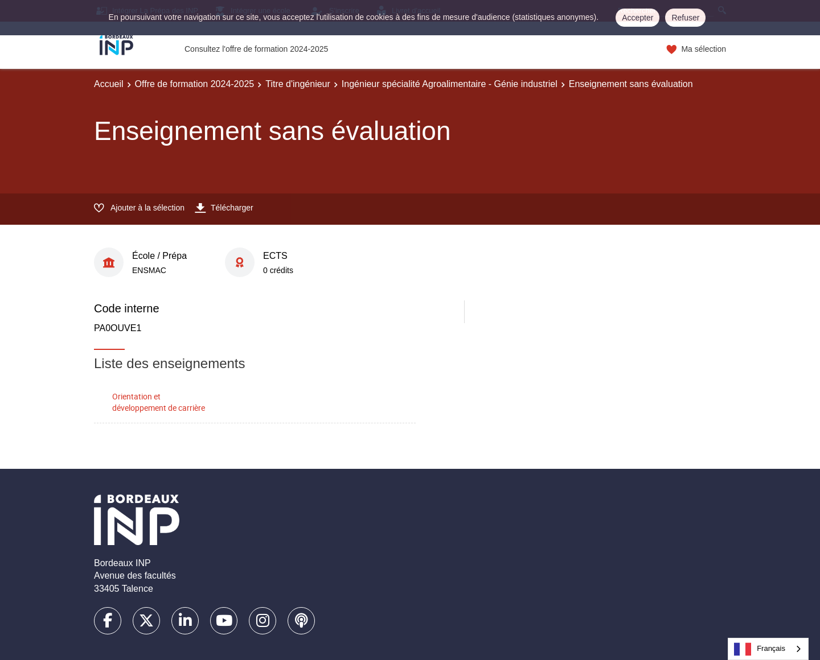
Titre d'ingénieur (297, 84)
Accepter (637, 17)
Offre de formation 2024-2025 (195, 84)
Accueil (109, 84)
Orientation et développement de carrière (158, 402)
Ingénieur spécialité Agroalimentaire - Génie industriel (449, 84)
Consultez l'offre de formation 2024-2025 (256, 48)
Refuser (685, 17)
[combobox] (768, 649)
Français (759, 649)
